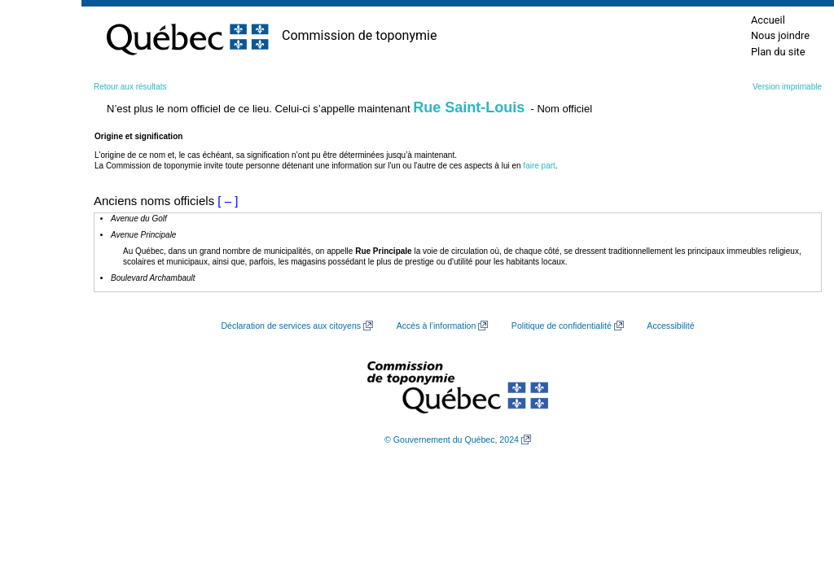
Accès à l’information (436, 325)
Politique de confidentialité (561, 325)
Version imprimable (787, 86)
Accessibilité (670, 325)
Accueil (768, 20)
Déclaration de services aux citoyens (291, 325)
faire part (539, 165)
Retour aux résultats (130, 86)
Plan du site (778, 52)
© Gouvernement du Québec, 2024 (451, 439)
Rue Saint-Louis (469, 107)
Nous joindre (780, 35)
